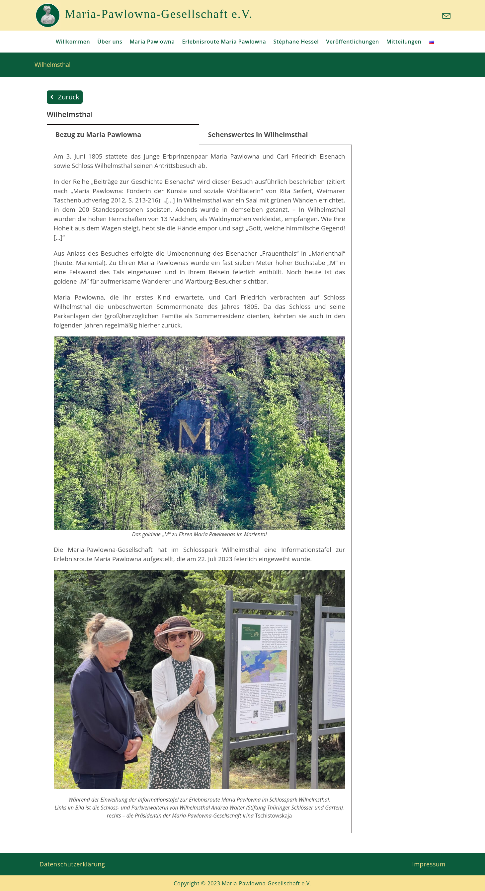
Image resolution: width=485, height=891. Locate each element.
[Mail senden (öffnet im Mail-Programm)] (445, 16)
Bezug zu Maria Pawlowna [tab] (98, 134)
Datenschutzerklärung (72, 864)
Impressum (428, 864)
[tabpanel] (199, 489)
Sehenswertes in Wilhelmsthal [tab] (258, 134)
